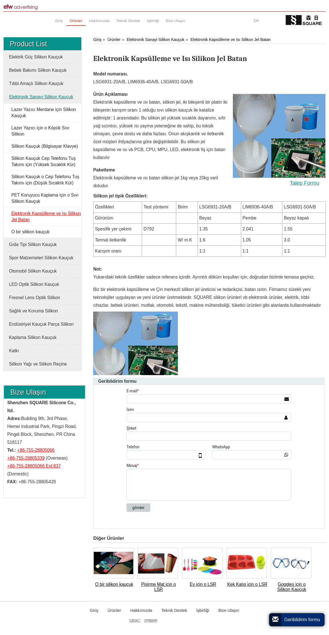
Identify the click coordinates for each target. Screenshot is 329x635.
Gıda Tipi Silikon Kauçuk (33, 244)
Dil (256, 20)
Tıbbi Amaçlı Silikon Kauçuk (36, 83)
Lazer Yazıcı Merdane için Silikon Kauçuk (43, 112)
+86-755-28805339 (26, 458)
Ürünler (114, 39)
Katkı (14, 350)
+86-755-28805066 (36, 450)
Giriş (97, 39)
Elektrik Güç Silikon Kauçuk (36, 57)
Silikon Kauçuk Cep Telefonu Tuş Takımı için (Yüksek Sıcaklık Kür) (43, 161)
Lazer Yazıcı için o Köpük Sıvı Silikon (40, 130)
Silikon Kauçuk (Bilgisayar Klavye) (44, 146)
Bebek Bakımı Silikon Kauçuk (38, 70)
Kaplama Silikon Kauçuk (32, 337)
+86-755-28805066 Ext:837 (34, 466)
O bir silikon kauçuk (114, 584)
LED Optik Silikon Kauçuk (34, 284)
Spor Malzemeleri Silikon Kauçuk (41, 257)
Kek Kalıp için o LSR (247, 584)
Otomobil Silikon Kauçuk (33, 271)
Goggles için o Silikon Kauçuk (291, 587)
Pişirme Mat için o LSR (158, 587)
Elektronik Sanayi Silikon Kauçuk (155, 39)
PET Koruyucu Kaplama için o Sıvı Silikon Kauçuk (45, 198)
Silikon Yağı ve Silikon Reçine (38, 364)
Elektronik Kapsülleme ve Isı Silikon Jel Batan (231, 39)
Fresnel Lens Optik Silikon (34, 297)
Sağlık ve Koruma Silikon (33, 310)
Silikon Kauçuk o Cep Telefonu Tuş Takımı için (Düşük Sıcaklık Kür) (45, 179)
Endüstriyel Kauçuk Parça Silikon (41, 324)
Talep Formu (304, 183)
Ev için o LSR (203, 584)
